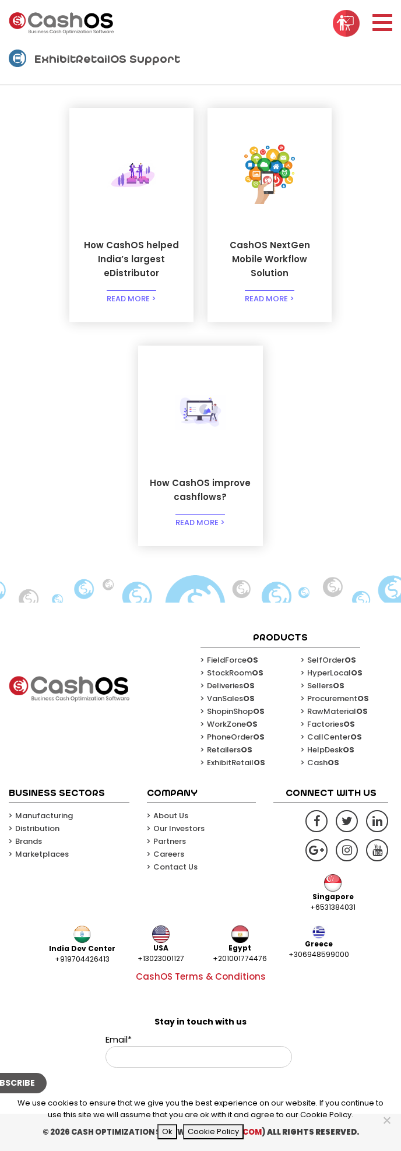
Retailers (229, 749)
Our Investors (179, 828)
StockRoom (235, 672)
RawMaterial (337, 711)
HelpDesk (330, 749)
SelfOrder (331, 660)
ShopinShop (236, 711)
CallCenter (334, 736)
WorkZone (232, 724)
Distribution (37, 828)
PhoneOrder (236, 736)
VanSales (231, 698)
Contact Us (175, 866)
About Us (170, 815)
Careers (168, 854)
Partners (169, 841)
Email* (198, 1050)
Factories (331, 724)
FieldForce (232, 660)
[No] (386, 1120)
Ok (167, 1131)
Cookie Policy (213, 1131)
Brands (28, 841)
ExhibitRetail (236, 762)
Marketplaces (42, 854)
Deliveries (231, 685)
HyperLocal (335, 672)
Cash (323, 762)
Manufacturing (44, 815)
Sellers (325, 685)
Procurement (338, 698)
